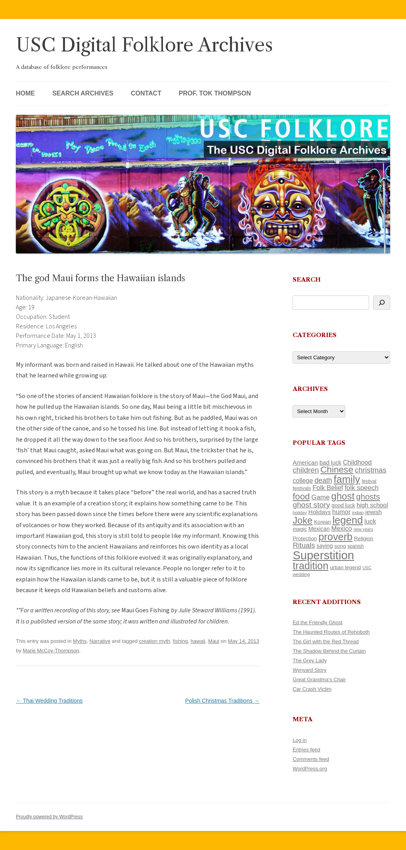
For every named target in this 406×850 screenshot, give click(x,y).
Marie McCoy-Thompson (51, 651)
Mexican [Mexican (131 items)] (319, 529)
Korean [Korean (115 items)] (322, 522)
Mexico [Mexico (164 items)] (341, 528)
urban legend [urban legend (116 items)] (345, 567)
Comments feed (311, 759)
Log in (299, 740)
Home (25, 93)
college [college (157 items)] (303, 480)
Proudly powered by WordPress (49, 817)
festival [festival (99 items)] (369, 481)
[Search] (381, 302)
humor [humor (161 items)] (341, 511)
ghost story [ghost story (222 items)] (311, 505)
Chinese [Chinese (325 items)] (336, 470)
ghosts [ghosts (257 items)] (368, 496)
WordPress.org (310, 769)
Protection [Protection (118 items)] (305, 538)
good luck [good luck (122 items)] (343, 505)
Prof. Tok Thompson (215, 93)
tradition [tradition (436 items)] (310, 565)
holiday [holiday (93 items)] (300, 512)
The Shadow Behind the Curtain (329, 651)
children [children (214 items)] (306, 470)
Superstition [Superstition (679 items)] (323, 555)
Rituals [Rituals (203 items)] (304, 545)
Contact (146, 93)
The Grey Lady (310, 660)
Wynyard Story (309, 670)
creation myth (154, 641)
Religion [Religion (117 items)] (363, 538)
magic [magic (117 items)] (300, 529)
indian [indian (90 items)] (358, 512)
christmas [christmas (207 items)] (371, 470)
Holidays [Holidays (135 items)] (319, 512)
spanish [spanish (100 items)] (355, 546)
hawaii (198, 641)
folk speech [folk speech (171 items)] (362, 488)
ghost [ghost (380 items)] (342, 496)
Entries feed (306, 750)
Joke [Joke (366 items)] (302, 520)
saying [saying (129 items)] (324, 546)
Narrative (100, 641)
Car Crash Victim (312, 689)
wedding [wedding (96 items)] (301, 574)
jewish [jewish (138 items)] (373, 512)
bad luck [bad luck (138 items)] (330, 462)
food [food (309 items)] (301, 496)
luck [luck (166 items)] (370, 521)
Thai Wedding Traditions (49, 701)
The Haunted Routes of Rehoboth (331, 632)
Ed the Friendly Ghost (318, 622)
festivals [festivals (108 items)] (302, 488)
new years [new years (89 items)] (363, 529)
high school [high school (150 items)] (372, 505)
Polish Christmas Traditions (222, 701)
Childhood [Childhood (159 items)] (357, 462)
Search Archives (82, 93)
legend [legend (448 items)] (347, 520)
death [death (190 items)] (323, 480)
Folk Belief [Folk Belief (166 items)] (327, 488)
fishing (180, 641)
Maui (213, 641)
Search (307, 279)
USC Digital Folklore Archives (144, 45)
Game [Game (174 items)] (320, 497)
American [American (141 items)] (305, 462)
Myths (80, 641)
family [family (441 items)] (347, 479)
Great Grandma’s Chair (319, 679)
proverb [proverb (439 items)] (335, 536)
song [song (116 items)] (340, 546)
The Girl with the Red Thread (326, 641)
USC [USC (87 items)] (367, 567)
